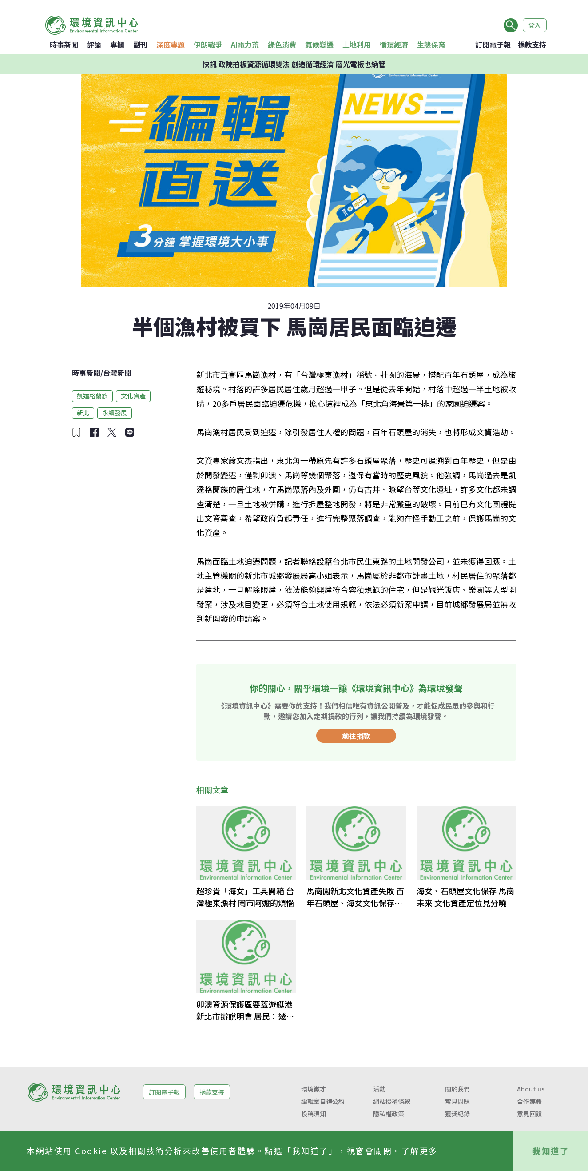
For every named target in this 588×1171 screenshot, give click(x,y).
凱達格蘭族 (92, 395)
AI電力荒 (245, 44)
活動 (379, 1088)
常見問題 (457, 1101)
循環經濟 (394, 44)
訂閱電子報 (493, 44)
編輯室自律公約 (323, 1101)
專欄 (117, 44)
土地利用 (356, 44)
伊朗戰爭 (208, 44)
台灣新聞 (117, 372)
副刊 (140, 44)
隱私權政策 (388, 1113)
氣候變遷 (319, 44)
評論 (94, 44)
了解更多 (419, 1150)
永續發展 (114, 412)
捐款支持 (532, 44)
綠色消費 (282, 44)
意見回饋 (529, 1113)
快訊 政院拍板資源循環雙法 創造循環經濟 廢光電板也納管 (294, 64)
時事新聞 (64, 44)
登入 (534, 24)
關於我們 (457, 1088)
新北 (83, 412)
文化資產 (133, 395)
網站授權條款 (391, 1101)
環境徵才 (313, 1088)
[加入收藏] (76, 432)
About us (530, 1088)
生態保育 (431, 44)
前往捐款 (356, 735)
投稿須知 (313, 1113)
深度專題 (170, 44)
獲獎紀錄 (457, 1113)
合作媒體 (529, 1101)
